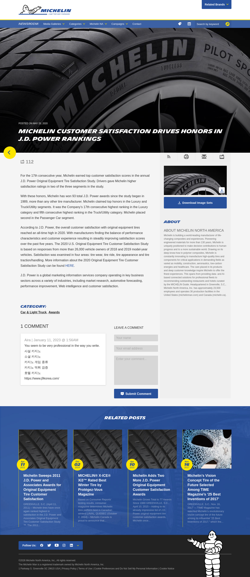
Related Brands (215, 4)
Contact (136, 23)
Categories (75, 23)
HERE (69, 265)
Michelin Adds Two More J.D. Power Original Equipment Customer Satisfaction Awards (151, 485)
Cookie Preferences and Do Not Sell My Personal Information (126, 568)
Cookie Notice (167, 568)
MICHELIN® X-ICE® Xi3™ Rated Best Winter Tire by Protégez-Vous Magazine (94, 485)
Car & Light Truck (33, 312)
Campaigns (118, 23)
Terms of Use (85, 568)
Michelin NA (96, 23)
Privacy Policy (69, 568)
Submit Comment (138, 393)
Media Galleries (52, 23)
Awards (54, 312)
